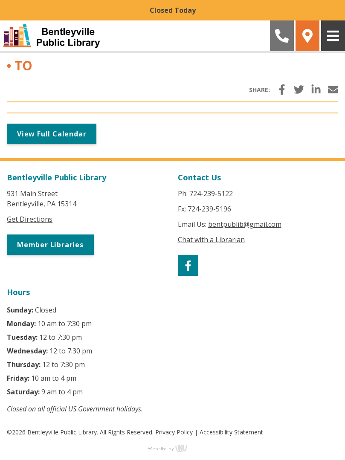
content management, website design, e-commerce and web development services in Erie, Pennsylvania (172, 448)
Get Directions (29, 219)
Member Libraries (50, 244)
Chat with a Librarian (211, 239)
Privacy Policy (174, 432)
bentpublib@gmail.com (244, 224)
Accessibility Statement (231, 432)
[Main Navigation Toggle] (333, 35)
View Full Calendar (51, 134)
